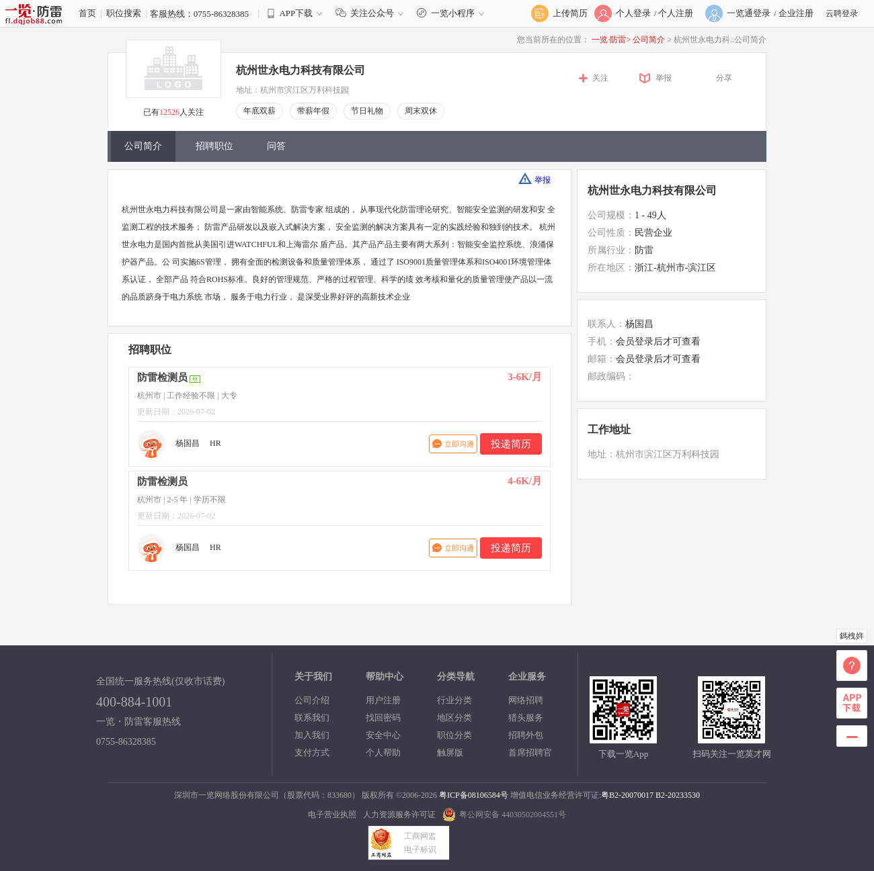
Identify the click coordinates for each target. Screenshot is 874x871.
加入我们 (311, 735)
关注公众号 (372, 13)
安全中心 (383, 735)
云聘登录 (842, 13)
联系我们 (311, 718)
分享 (724, 78)
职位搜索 (123, 13)
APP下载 (296, 13)
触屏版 (450, 752)
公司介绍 (311, 700)
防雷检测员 (162, 377)
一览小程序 (452, 13)
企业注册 (796, 13)
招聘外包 (525, 735)
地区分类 (454, 718)
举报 (664, 78)
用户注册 (383, 700)
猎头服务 (525, 718)
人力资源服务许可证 (399, 814)
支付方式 (311, 752)
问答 (276, 146)
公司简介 (650, 39)
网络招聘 (525, 700)
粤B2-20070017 (627, 795)
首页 (87, 13)
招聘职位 (214, 146)
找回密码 (383, 718)
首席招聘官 (530, 752)
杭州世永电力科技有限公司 (300, 70)
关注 (600, 78)
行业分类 (454, 700)
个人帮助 (383, 752)
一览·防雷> (611, 39)
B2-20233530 (678, 795)
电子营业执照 (332, 814)
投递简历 (511, 444)
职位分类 (454, 735)
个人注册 (675, 13)
